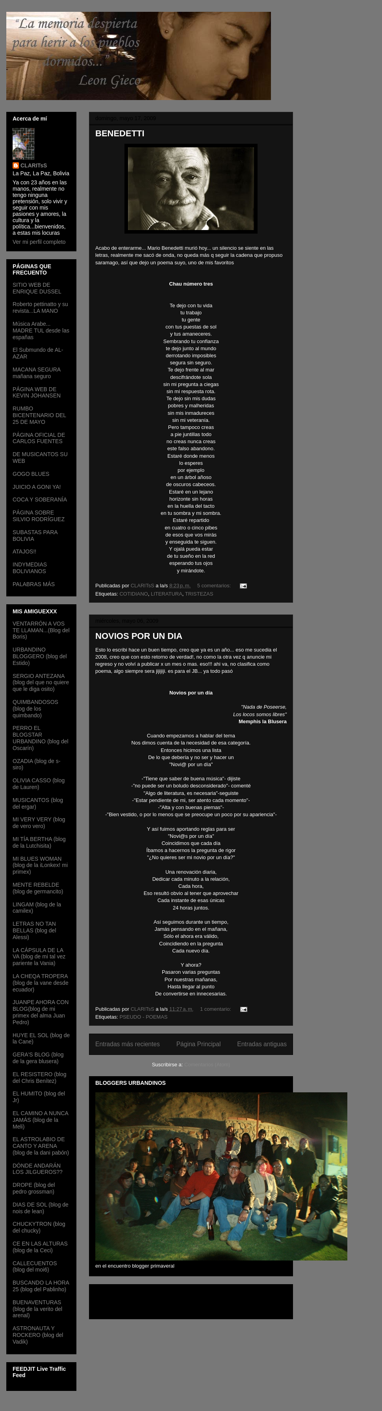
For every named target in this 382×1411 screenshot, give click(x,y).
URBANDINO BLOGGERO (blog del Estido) (40, 656)
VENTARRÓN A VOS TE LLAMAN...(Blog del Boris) (41, 630)
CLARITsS (33, 165)
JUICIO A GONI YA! (37, 487)
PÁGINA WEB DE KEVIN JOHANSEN (37, 392)
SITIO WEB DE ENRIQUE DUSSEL (37, 288)
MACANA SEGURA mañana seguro (36, 372)
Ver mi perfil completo (39, 242)
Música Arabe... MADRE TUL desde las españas (41, 330)
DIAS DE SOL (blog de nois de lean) (41, 1207)
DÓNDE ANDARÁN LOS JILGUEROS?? (38, 1168)
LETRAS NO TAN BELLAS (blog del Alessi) (34, 930)
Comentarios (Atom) (207, 1065)
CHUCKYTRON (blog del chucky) (39, 1227)
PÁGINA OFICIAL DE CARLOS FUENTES (39, 438)
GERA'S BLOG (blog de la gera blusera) (38, 1057)
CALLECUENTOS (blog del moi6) (35, 1266)
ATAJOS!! (24, 551)
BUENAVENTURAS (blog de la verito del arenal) (37, 1309)
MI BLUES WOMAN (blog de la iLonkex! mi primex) (40, 865)
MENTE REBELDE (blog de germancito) (38, 888)
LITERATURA (166, 594)
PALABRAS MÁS (34, 584)
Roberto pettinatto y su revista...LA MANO (40, 307)
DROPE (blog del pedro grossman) (34, 1188)
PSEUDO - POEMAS (143, 1017)
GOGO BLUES (31, 474)
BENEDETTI (120, 133)
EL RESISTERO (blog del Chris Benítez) (39, 1077)
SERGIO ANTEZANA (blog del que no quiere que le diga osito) (41, 683)
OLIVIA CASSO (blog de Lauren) (39, 783)
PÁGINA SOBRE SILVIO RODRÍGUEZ (39, 515)
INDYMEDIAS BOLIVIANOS (30, 567)
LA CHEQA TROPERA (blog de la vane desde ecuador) (41, 983)
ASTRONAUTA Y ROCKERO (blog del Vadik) (38, 1335)
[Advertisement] (141, 1299)
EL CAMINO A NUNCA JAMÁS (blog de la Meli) (40, 1120)
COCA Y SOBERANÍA (40, 499)
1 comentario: (216, 1009)
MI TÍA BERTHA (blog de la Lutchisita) (39, 842)
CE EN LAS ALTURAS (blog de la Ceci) (40, 1246)
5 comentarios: (214, 586)
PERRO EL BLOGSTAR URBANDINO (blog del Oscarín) (41, 738)
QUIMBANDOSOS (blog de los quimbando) (35, 708)
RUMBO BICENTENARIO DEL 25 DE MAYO (39, 415)
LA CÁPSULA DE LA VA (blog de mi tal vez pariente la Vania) (39, 957)
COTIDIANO (133, 594)
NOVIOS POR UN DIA (138, 636)
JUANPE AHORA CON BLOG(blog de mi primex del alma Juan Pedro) (41, 1012)
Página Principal (198, 1044)
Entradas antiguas (262, 1044)
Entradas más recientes (127, 1044)
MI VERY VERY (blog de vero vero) (39, 822)
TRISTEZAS (199, 594)
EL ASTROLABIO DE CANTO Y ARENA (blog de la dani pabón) (41, 1146)
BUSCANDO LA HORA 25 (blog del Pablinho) (41, 1285)
